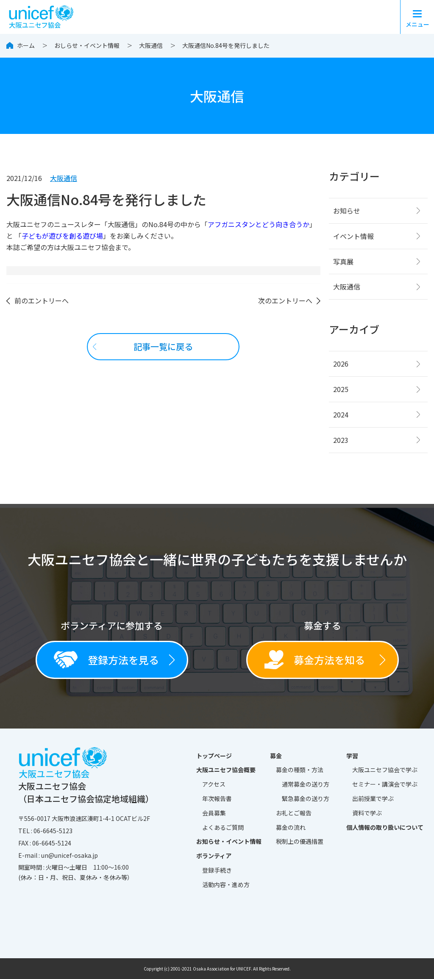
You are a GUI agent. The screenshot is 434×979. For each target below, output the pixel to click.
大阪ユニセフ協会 (384, 770)
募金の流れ (291, 827)
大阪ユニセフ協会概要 (226, 769)
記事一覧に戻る (163, 346)
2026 (340, 364)
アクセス (213, 784)
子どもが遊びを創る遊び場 (62, 236)
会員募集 (214, 813)
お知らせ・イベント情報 (229, 841)
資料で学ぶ (367, 813)
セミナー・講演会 (384, 784)
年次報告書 (217, 798)
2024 (340, 414)
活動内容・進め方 (226, 884)
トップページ (214, 755)
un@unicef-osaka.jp (69, 855)
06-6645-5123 (52, 830)
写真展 (343, 261)
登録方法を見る (106, 659)
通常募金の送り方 (305, 784)
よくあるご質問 (223, 827)
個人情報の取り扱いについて (384, 827)
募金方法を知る (314, 659)
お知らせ (346, 211)
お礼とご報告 (294, 813)
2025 (340, 389)
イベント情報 (353, 236)
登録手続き (217, 870)
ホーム (26, 45)
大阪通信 (151, 45)
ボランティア (213, 855)
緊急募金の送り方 (305, 798)
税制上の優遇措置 (299, 841)
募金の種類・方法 (299, 769)
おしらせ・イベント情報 (87, 45)
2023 (340, 440)
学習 (352, 755)
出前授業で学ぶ (373, 798)
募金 (276, 755)
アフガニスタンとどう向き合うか (258, 224)
